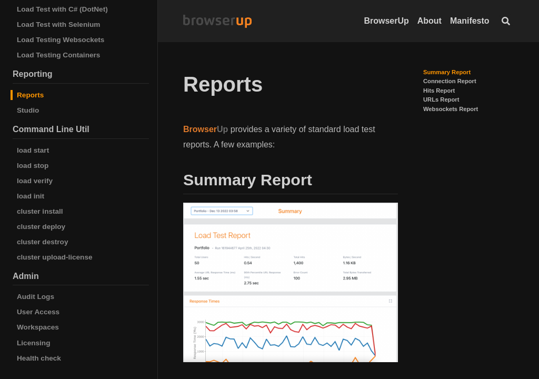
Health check (39, 358)
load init (30, 196)
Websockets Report (450, 109)
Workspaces (38, 327)
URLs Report (441, 99)
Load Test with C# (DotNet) (62, 9)
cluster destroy (42, 242)
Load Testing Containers (58, 55)
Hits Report (439, 90)
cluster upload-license (55, 257)
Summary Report (447, 72)
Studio (28, 110)
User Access (38, 312)
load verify (35, 181)
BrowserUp (386, 20)
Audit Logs (35, 297)
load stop (32, 165)
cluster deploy (41, 227)
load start (33, 150)
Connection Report (449, 81)
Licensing (33, 343)
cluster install (40, 211)
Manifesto (470, 20)
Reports (30, 95)
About (429, 20)
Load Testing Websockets (60, 40)
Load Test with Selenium (58, 24)
